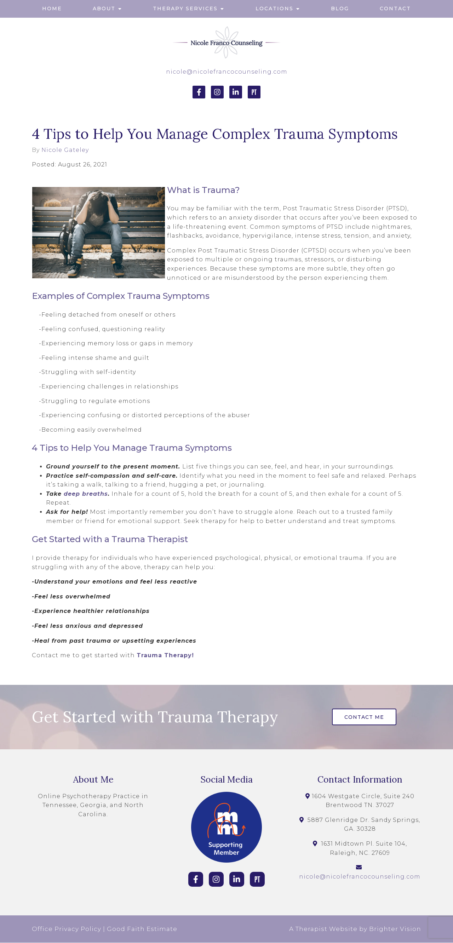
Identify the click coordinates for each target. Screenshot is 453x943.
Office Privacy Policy (66, 929)
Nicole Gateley (65, 150)
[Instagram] (217, 92)
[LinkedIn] (235, 92)
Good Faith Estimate (142, 929)
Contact (395, 8)
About (104, 8)
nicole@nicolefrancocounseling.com (226, 71)
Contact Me (365, 717)
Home (52, 8)
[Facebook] (199, 92)
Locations (274, 8)
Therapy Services (185, 8)
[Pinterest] (254, 92)
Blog (340, 8)
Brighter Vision (395, 929)
